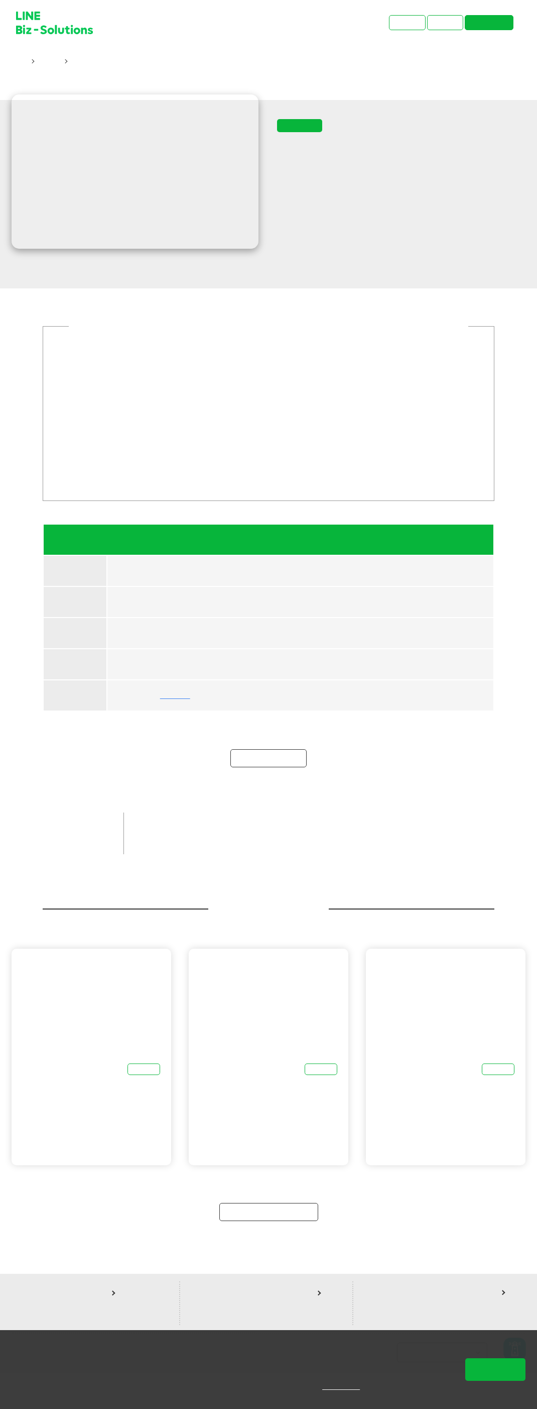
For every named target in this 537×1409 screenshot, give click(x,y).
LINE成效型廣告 (331, 858)
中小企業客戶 (207, 858)
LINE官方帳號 (267, 858)
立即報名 (268, 791)
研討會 (48, 61)
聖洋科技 (175, 707)
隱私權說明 (348, 1386)
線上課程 (387, 858)
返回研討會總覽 (268, 1245)
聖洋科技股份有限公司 (178, 875)
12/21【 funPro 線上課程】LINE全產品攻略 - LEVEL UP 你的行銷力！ (186, 61)
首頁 (19, 61)
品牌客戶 (156, 858)
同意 (495, 1369)
